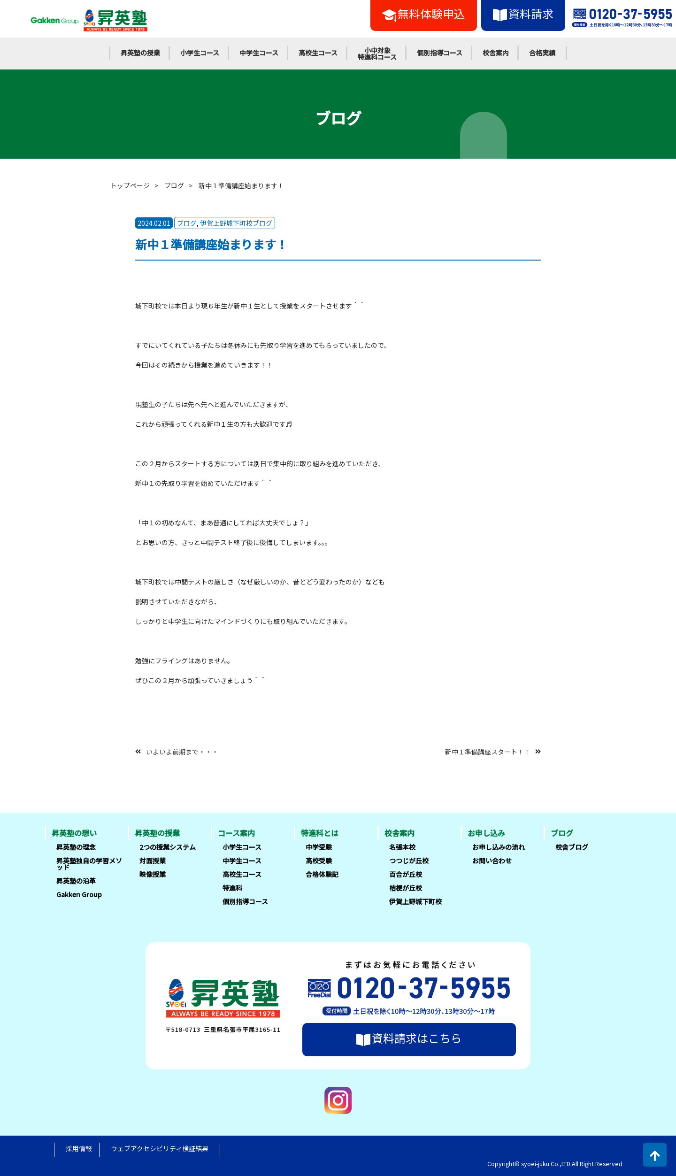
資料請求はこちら (409, 1038)
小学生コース (199, 52)
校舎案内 (496, 52)
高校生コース (318, 52)
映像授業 (152, 874)
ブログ (174, 185)
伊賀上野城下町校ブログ (236, 223)
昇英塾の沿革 (76, 880)
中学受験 (319, 847)
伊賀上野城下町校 (415, 901)
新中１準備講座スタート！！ (487, 751)
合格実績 (542, 52)
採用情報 (79, 1148)
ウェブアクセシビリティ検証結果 (159, 1148)
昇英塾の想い (74, 833)
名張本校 (402, 847)
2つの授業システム (167, 847)
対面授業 (152, 860)
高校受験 (319, 860)
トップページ (130, 185)
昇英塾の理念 (76, 847)
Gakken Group (79, 894)
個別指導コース (439, 52)
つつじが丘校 (409, 860)
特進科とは (319, 833)
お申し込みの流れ (498, 847)
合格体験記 (322, 874)
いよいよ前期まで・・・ (182, 751)
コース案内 (236, 833)
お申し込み (486, 833)
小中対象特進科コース (377, 53)
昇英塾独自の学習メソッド (89, 863)
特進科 (232, 887)
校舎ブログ (571, 847)
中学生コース (258, 52)
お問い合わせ (492, 860)
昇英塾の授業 (140, 52)
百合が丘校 (405, 874)
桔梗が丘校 (405, 887)
